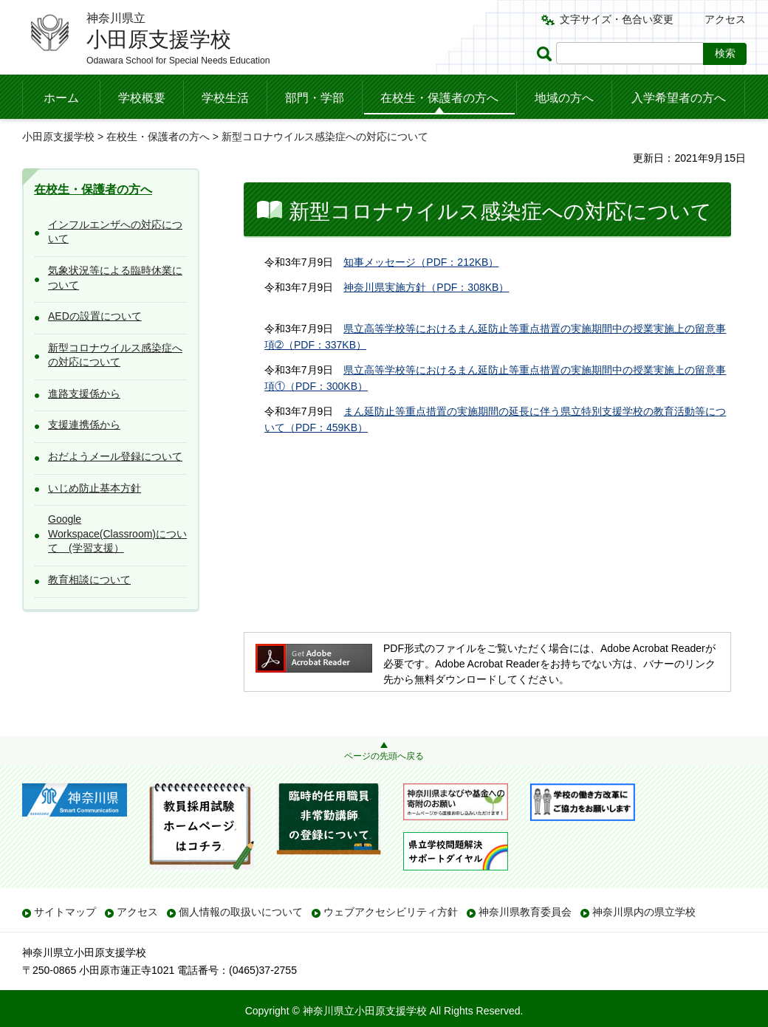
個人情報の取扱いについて (241, 912)
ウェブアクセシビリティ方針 (390, 912)
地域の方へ (564, 98)
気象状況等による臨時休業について (115, 277)
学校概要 (141, 98)
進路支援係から (84, 393)
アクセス (725, 19)
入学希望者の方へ (678, 98)
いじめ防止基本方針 (94, 488)
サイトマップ (65, 912)
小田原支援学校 (58, 136)
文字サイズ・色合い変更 (616, 19)
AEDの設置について (95, 316)
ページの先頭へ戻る (384, 756)
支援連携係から (84, 424)
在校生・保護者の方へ (439, 98)
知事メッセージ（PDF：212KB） (420, 262)
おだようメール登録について (115, 456)
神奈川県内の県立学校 (644, 912)
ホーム (61, 98)
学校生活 (225, 98)
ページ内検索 (546, 53)
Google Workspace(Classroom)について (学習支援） (117, 533)
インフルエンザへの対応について (115, 232)
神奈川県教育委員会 (525, 912)
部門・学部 (314, 98)
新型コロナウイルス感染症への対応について (115, 355)
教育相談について (89, 579)
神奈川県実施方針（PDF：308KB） (426, 287)
